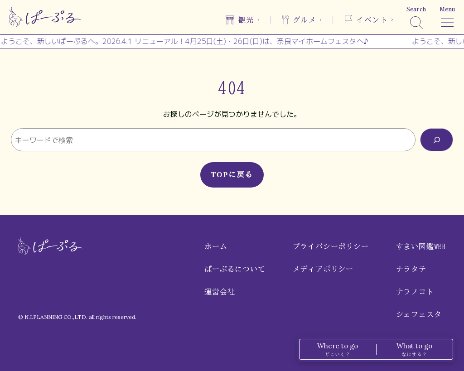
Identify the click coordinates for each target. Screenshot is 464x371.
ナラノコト (415, 291)
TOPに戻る (232, 174)
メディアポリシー (323, 269)
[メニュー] (447, 17)
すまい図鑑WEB (421, 246)
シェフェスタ (419, 314)
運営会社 (219, 291)
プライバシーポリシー (331, 246)
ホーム (215, 246)
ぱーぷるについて (234, 269)
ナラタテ (411, 269)
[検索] (416, 17)
